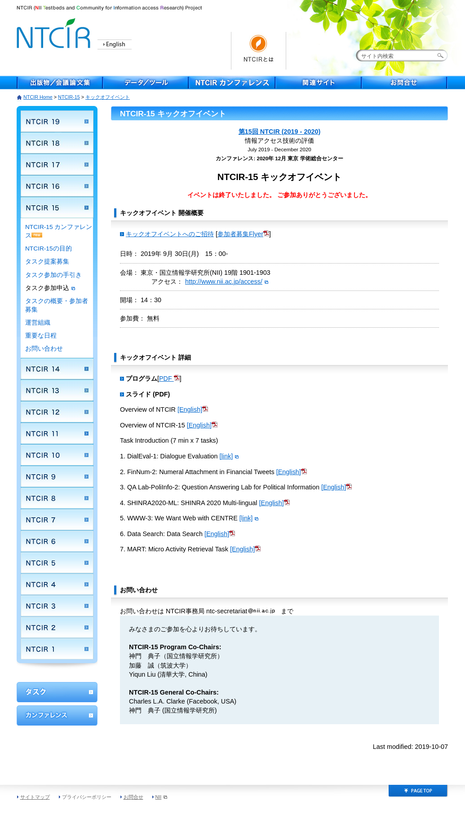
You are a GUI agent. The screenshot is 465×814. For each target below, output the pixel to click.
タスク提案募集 (47, 261)
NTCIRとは (258, 51)
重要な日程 (41, 335)
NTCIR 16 (57, 186)
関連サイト (318, 82)
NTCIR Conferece (232, 82)
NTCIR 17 (57, 164)
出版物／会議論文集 (60, 82)
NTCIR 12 (57, 411)
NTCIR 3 (57, 605)
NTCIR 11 (57, 433)
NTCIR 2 (57, 627)
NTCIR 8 (57, 498)
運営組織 (37, 322)
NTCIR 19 (57, 121)
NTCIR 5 (57, 562)
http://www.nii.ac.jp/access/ (226, 281)
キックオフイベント (107, 97)
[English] (192, 409)
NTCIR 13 (57, 390)
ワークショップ (57, 692)
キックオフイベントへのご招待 (170, 234)
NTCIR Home (38, 97)
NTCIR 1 (57, 649)
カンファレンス (57, 715)
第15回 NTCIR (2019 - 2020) (279, 131)
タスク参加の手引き (53, 275)
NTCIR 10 (57, 455)
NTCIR (55, 31)
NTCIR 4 (57, 584)
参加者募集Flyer (243, 234)
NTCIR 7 (57, 519)
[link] (229, 456)
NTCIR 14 (57, 368)
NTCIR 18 (57, 143)
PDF (166, 378)
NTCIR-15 (69, 97)
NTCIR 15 (57, 207)
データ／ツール (146, 82)
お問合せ (405, 82)
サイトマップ (35, 797)
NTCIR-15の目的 (48, 248)
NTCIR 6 (57, 541)
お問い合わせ (44, 348)
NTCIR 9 (57, 476)
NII (161, 797)
